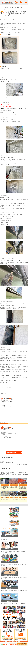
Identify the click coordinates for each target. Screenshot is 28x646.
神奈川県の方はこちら (14, 518)
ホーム (3, 7)
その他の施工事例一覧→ (22, 464)
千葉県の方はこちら (14, 525)
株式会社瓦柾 (3, 432)
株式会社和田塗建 (4, 402)
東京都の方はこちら (14, 512)
